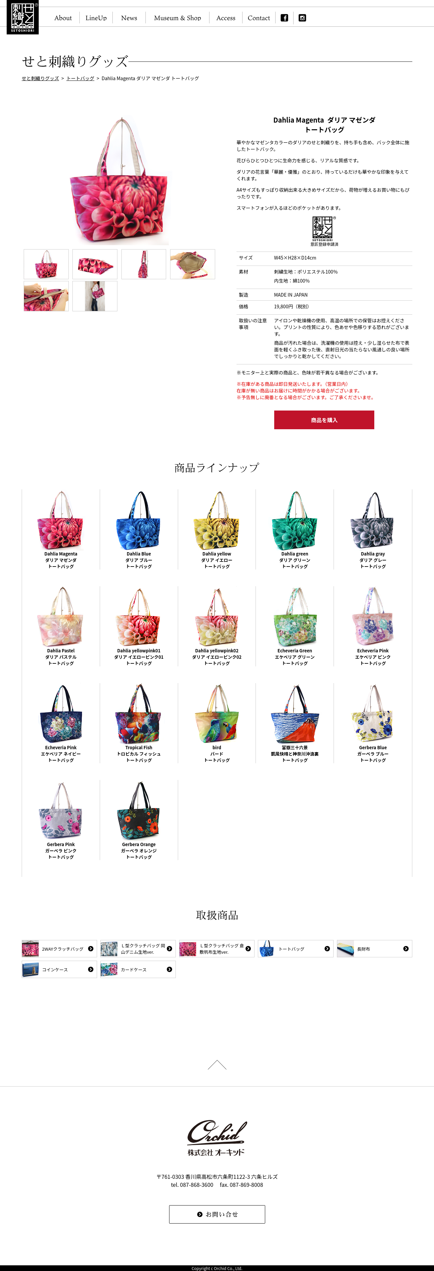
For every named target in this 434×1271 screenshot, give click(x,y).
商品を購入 (324, 420)
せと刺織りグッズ (40, 78)
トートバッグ (80, 78)
